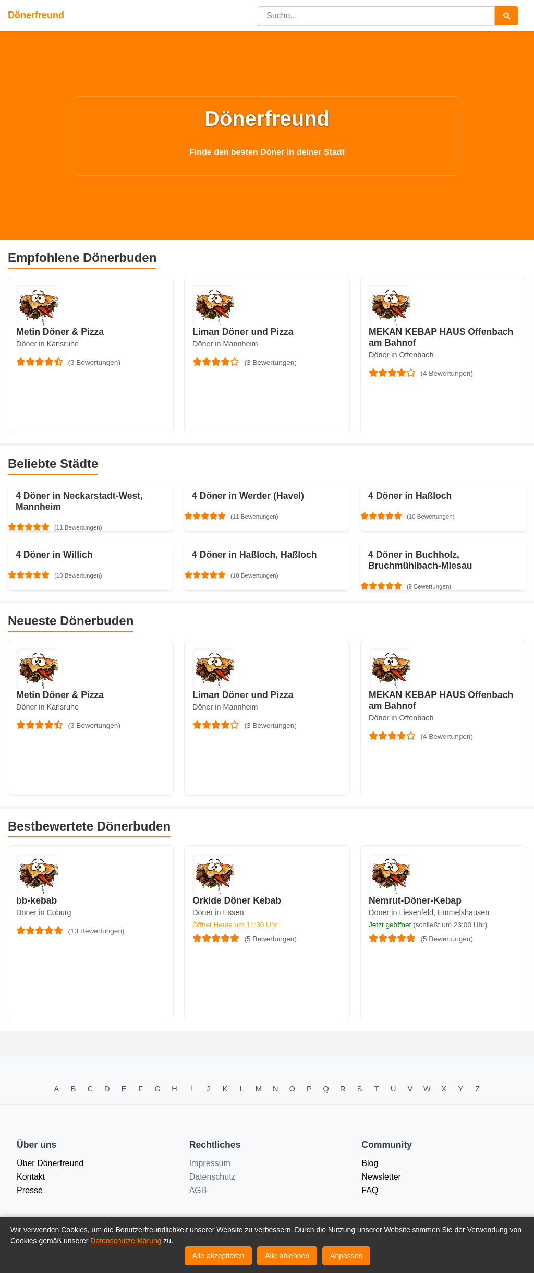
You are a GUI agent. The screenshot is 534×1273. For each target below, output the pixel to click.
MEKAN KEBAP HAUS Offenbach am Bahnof (441, 337)
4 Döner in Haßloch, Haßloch (254, 554)
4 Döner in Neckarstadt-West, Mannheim (79, 501)
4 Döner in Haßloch (410, 495)
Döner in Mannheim (225, 344)
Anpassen (346, 1256)
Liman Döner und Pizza (243, 332)
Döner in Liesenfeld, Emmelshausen (429, 912)
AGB (198, 1190)
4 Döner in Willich (54, 554)
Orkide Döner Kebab (236, 900)
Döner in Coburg (43, 912)
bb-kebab (36, 900)
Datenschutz (212, 1176)
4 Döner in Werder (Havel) (248, 495)
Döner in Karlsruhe (47, 344)
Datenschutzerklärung (125, 1240)
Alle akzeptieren (218, 1256)
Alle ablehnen (287, 1256)
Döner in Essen (218, 912)
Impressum (209, 1163)
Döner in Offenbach (401, 355)
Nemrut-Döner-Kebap (415, 900)
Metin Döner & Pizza (60, 332)
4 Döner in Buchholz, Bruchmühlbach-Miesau (420, 560)
